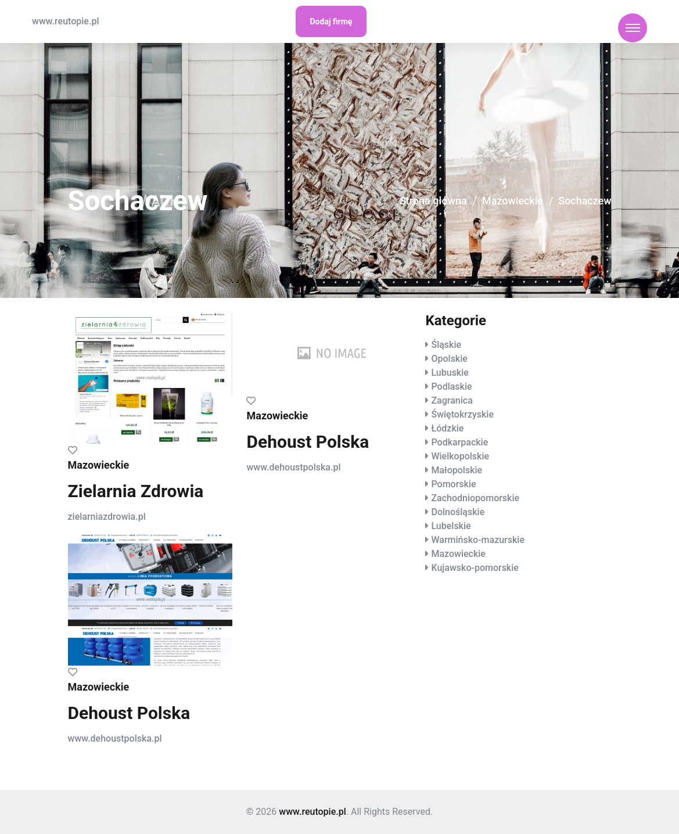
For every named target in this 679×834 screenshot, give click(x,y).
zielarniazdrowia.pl (107, 516)
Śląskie (446, 344)
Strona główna (432, 201)
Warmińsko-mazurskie (477, 539)
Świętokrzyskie (462, 414)
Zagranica (451, 400)
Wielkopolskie (460, 456)
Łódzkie (447, 428)
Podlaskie (451, 386)
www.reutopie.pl (65, 21)
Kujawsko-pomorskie (474, 567)
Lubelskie (450, 525)
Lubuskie (449, 372)
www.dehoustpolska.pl (293, 467)
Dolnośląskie (457, 511)
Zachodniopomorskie (475, 498)
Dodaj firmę (331, 21)
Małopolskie (456, 470)
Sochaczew (585, 201)
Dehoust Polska (307, 442)
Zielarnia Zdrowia (136, 491)
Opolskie (449, 358)
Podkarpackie (459, 442)
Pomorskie (453, 484)
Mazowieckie (512, 201)
